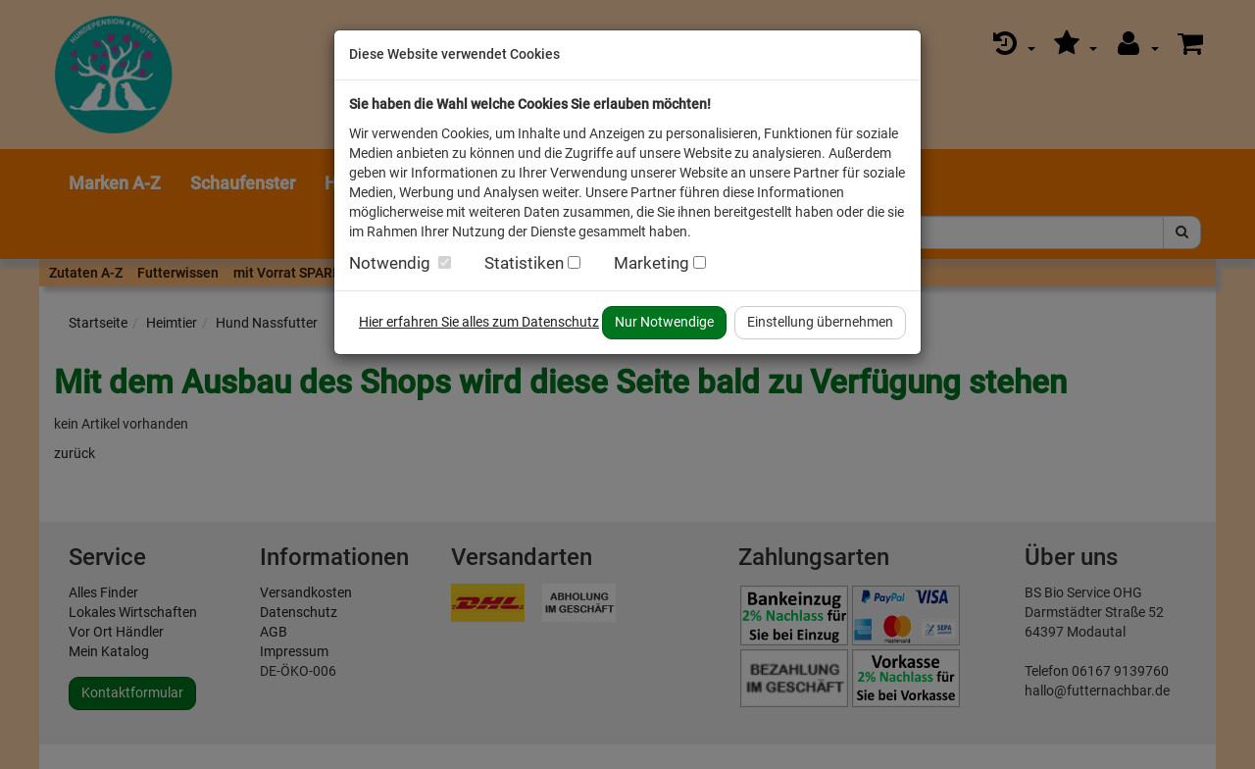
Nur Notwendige (664, 322)
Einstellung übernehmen (820, 322)
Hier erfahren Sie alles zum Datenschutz (479, 322)
